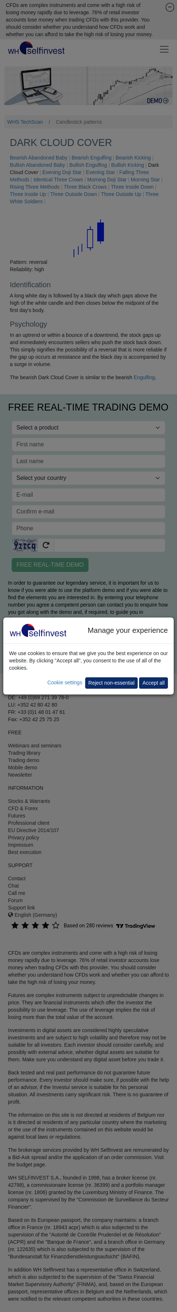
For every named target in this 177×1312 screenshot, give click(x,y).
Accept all (153, 683)
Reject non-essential (111, 683)
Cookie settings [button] (64, 682)
